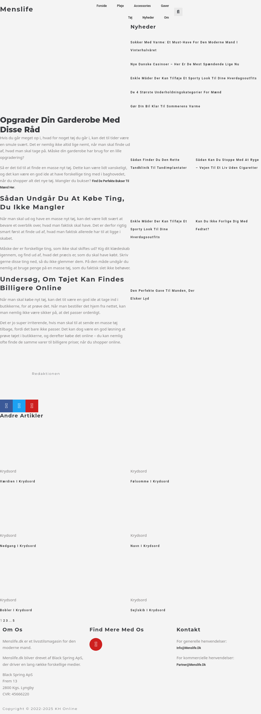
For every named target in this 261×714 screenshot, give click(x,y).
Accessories (142, 6)
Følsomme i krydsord (149, 481)
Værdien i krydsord (17, 481)
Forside (102, 6)
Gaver (165, 6)
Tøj (130, 17)
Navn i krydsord (145, 546)
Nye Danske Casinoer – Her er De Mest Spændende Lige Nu (184, 64)
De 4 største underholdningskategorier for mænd (176, 92)
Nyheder (148, 17)
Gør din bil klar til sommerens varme (165, 106)
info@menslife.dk (189, 648)
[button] (178, 12)
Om (166, 17)
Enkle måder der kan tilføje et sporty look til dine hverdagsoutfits (193, 78)
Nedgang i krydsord (18, 546)
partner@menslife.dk (191, 665)
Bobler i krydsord (16, 610)
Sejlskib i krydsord (148, 610)
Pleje (120, 6)
